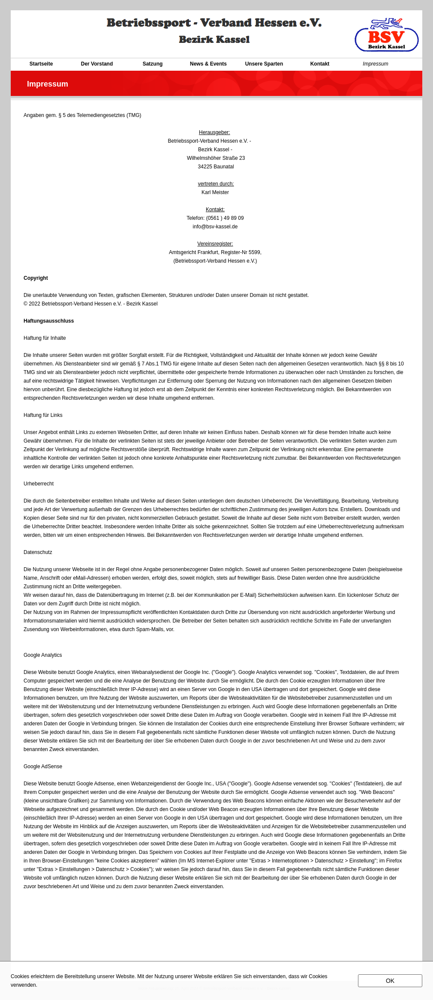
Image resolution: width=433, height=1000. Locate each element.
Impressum (375, 64)
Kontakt (320, 64)
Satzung (153, 64)
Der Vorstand (97, 64)
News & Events (208, 64)
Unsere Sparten (264, 64)
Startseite (41, 64)
